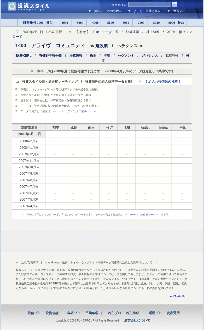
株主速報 (153, 32)
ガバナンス (150, 56)
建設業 (101, 45)
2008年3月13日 (29, 134)
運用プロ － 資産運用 (162, 313)
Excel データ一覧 (106, 32)
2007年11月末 (29, 161)
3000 (79, 23)
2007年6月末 (29, 193)
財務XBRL (23, 56)
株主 (93, 56)
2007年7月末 (29, 187)
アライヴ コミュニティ (58, 45)
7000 (140, 23)
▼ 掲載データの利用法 (104, 11)
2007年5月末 (29, 199)
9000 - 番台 (174, 23)
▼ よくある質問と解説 (144, 11)
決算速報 (132, 32)
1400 (20, 45)
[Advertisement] (155, 104)
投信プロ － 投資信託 (43, 313)
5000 (109, 23)
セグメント (126, 56)
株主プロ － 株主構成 (122, 313)
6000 (124, 23)
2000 (63, 23)
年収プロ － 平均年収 (81, 313)
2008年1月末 (29, 148)
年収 (107, 56)
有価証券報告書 (50, 56)
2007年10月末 (29, 167)
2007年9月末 (29, 174)
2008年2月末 (29, 141)
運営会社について (137, 320)
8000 (155, 23)
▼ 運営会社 (176, 11)
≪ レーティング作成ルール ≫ (77, 111)
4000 (94, 23)
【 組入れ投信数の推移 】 (163, 82)
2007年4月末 (29, 206)
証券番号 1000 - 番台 (37, 23)
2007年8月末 (29, 180)
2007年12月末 (29, 154)
